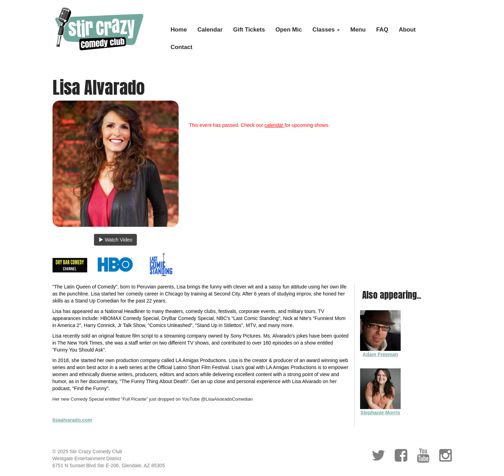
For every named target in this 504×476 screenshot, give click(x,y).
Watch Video (115, 240)
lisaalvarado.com (72, 420)
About (407, 29)
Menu (358, 29)
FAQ (382, 29)
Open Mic (289, 29)
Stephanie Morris (380, 412)
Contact (181, 47)
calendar (274, 125)
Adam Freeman (380, 354)
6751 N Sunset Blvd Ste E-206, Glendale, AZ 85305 (109, 465)
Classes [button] (326, 29)
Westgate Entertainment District (87, 458)
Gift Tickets (249, 29)
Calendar (210, 29)
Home (179, 29)
